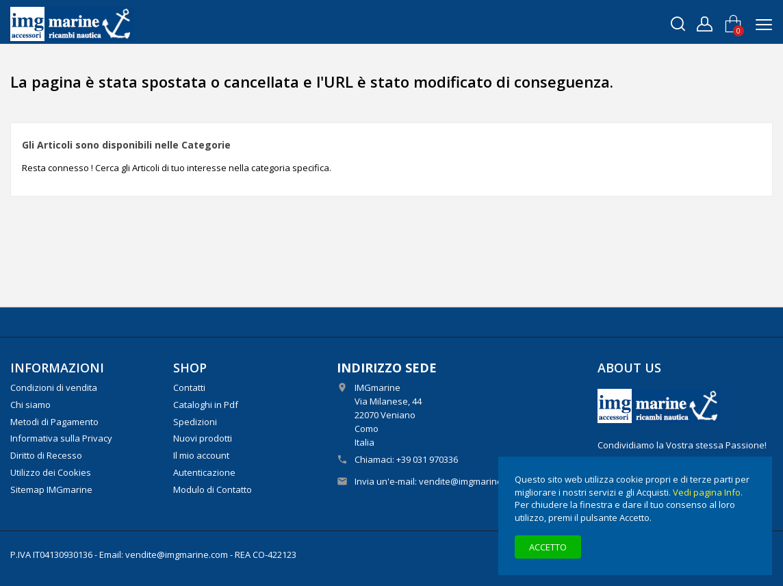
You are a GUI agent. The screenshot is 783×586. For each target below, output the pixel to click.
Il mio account (201, 455)
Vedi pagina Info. (708, 492)
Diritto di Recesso (46, 455)
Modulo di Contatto (212, 489)
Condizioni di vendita (53, 387)
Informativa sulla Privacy (61, 438)
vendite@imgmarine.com (470, 481)
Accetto (548, 547)
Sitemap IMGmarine (51, 489)
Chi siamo (30, 404)
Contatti (189, 387)
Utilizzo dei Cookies (50, 472)
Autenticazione (204, 472)
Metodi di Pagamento (54, 422)
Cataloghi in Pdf (205, 404)
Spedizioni (195, 422)
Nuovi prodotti (202, 438)
